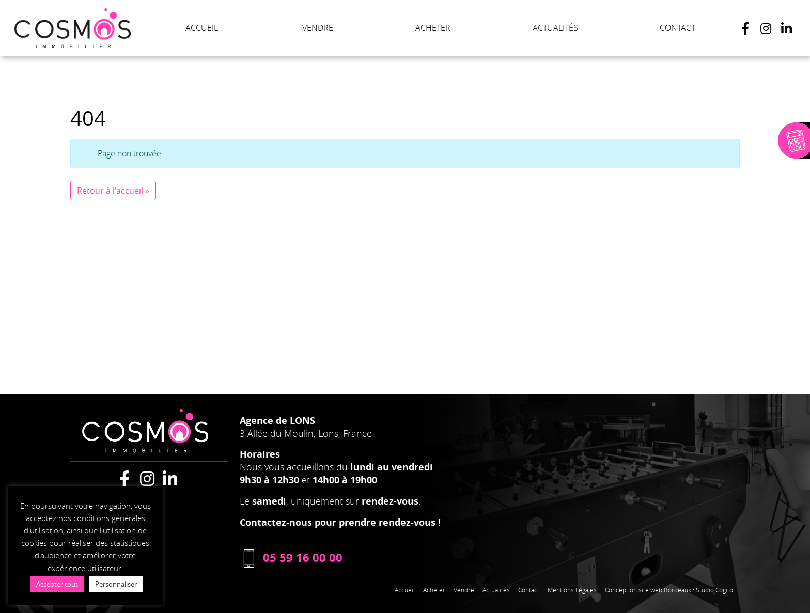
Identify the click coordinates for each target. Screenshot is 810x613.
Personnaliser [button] (116, 584)
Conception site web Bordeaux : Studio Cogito (669, 590)
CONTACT (677, 28)
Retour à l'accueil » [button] (113, 190)
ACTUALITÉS (555, 28)
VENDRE (317, 28)
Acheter (434, 590)
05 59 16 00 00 (291, 557)
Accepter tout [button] (57, 584)
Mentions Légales (572, 590)
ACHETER (432, 28)
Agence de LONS (277, 420)
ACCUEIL (201, 28)
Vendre (464, 590)
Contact (528, 590)
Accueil (405, 590)
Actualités (496, 590)
